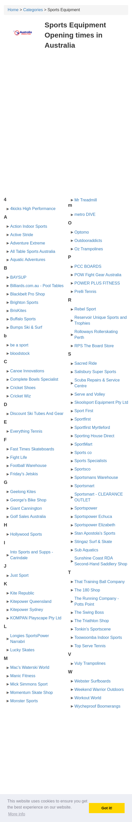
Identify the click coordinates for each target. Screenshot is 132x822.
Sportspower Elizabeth (94, 525)
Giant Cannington (26, 508)
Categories (33, 10)
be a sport (19, 345)
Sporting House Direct (94, 436)
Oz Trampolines (88, 249)
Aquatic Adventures (27, 259)
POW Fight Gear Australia (97, 275)
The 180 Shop (87, 590)
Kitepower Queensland (30, 601)
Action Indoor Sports (28, 226)
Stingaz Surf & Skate (93, 541)
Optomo (81, 232)
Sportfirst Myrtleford (92, 427)
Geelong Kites (23, 491)
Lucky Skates (22, 650)
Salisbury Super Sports (95, 372)
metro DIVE (85, 214)
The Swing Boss (89, 612)
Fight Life (18, 457)
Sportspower (85, 508)
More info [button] (16, 814)
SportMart (83, 444)
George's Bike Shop (28, 500)
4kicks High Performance (33, 208)
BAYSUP (18, 277)
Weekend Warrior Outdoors (99, 689)
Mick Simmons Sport (29, 684)
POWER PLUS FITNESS (97, 283)
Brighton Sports (24, 302)
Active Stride (21, 235)
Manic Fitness (22, 676)
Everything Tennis (26, 431)
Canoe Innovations (27, 371)
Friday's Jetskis (24, 474)
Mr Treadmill (85, 200)
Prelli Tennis (85, 291)
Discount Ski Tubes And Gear (36, 413)
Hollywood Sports (26, 534)
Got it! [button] (106, 808)
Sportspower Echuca (93, 516)
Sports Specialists (90, 461)
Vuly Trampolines (89, 663)
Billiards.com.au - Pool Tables (37, 286)
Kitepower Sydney (26, 609)
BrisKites (18, 310)
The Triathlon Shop (91, 621)
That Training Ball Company (99, 582)
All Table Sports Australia (32, 251)
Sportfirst (82, 419)
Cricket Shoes (23, 388)
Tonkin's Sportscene (92, 629)
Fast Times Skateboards (32, 449)
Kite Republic (22, 593)
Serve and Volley (89, 394)
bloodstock (20, 353)
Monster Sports (24, 701)
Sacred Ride (85, 363)
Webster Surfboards (92, 681)
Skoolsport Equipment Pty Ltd (101, 402)
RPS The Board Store (94, 346)
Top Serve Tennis (89, 646)
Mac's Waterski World (29, 667)
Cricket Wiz (20, 396)
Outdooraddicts (88, 240)
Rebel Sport (85, 309)
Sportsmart (84, 486)
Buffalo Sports (23, 319)
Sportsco (82, 469)
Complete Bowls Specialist (34, 379)
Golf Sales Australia (28, 516)
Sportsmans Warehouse (96, 477)
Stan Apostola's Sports (94, 533)
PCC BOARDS (87, 266)
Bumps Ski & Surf (26, 327)
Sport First (83, 411)
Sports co (83, 452)
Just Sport (19, 575)
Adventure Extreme (27, 243)
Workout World (87, 698)
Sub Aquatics (86, 550)
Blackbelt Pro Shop (27, 294)
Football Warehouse (28, 465)
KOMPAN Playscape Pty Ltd (35, 618)
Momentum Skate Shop (31, 692)
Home (13, 10)
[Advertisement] (66, 90)
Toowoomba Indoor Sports (98, 637)
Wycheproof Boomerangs (97, 706)
